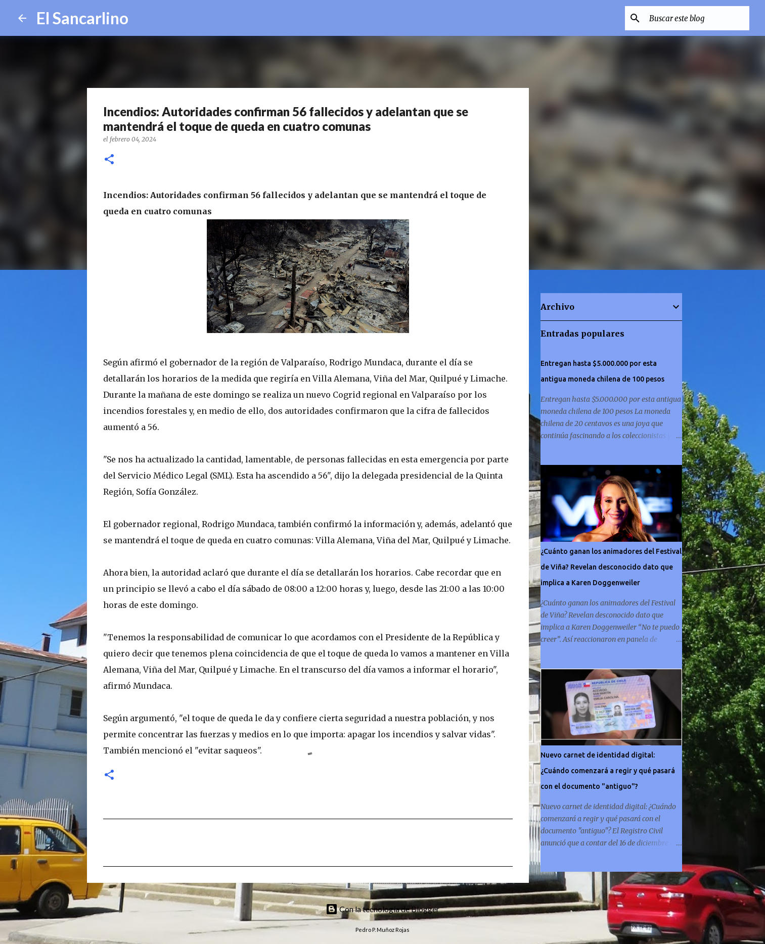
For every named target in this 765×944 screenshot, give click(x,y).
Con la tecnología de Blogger (382, 909)
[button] (109, 160)
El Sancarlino (82, 18)
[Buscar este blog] (696, 18)
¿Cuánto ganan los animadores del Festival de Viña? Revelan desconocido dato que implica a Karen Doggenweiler (611, 567)
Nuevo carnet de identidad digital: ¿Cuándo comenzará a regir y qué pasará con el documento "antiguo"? (608, 770)
